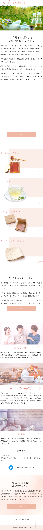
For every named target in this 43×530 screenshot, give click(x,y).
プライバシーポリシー (21, 519)
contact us (21, 506)
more (21, 134)
